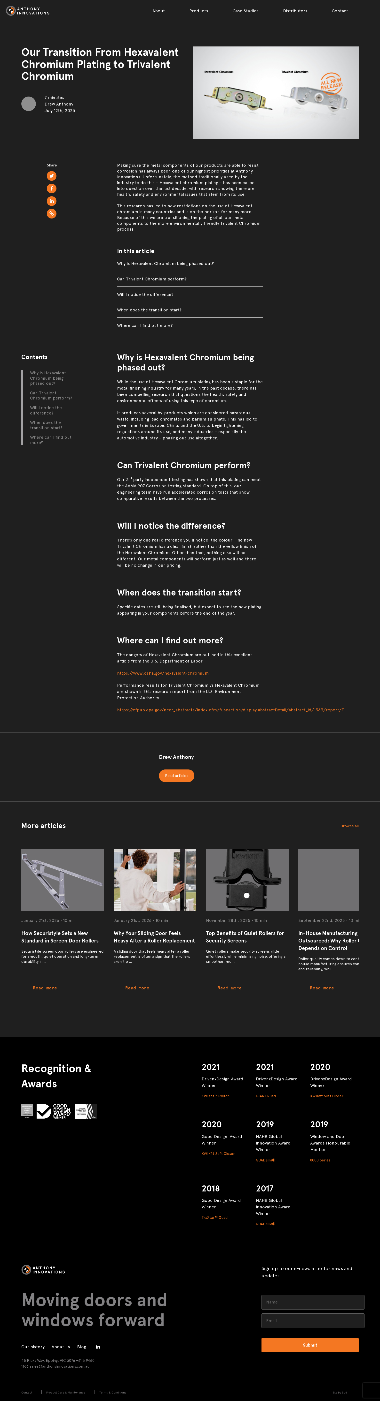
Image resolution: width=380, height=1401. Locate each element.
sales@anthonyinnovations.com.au (60, 1366)
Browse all (349, 826)
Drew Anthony (176, 757)
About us (61, 1346)
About (158, 10)
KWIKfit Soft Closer (326, 1096)
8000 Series (320, 1160)
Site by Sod (339, 1392)
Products (198, 10)
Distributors (295, 10)
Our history (33, 1346)
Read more (45, 988)
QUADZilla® (265, 1160)
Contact (340, 10)
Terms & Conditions (112, 1392)
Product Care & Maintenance (65, 1392)
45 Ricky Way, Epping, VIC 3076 (48, 1360)
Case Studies (246, 10)
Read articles (176, 775)
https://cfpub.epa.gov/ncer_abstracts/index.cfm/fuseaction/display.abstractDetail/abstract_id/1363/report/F (230, 709)
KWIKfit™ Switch (216, 1096)
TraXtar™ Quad (215, 1217)
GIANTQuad (266, 1096)
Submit (310, 1345)
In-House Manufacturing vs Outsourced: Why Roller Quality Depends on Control (336, 940)
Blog (81, 1346)
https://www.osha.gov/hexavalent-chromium (163, 673)
